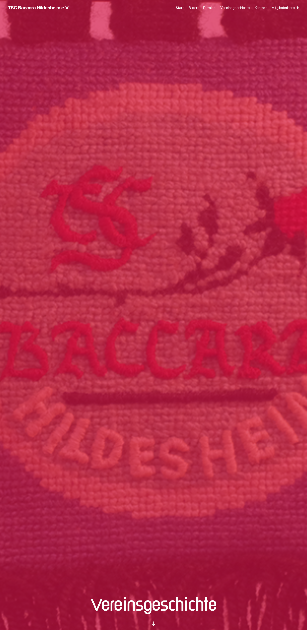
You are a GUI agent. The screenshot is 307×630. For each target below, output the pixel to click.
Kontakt (261, 8)
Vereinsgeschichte (235, 8)
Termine (209, 8)
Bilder (193, 8)
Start (180, 8)
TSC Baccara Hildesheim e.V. (38, 7)
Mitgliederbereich (285, 8)
